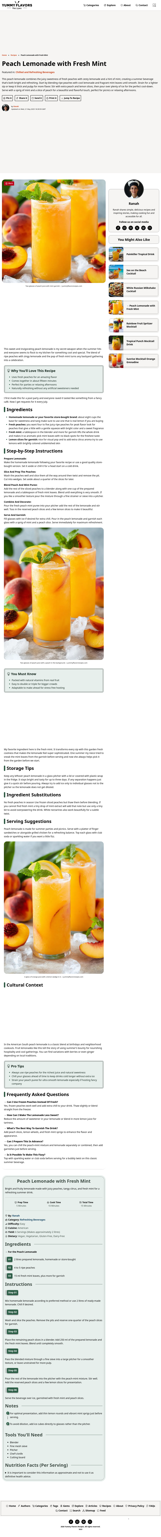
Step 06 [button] (12, 1390)
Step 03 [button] (12, 1331)
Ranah (16, 1215)
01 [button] (9, 1259)
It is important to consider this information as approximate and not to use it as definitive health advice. (49, 1474)
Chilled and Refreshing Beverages (35, 72)
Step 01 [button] (12, 1292)
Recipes (14, 55)
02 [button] (9, 1267)
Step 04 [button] (12, 1351)
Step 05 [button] (12, 1370)
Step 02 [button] (12, 1312)
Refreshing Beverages (32, 1219)
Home (4, 55)
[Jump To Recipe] (70, 98)
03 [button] (9, 1275)
